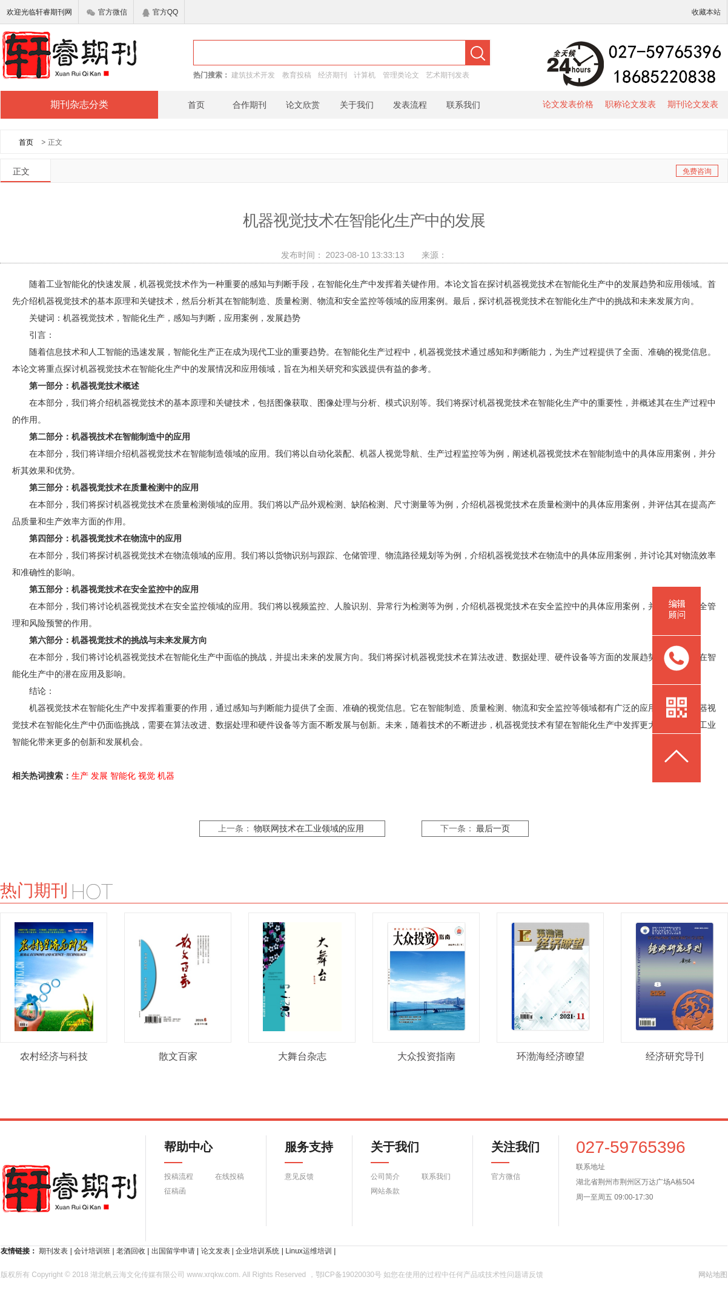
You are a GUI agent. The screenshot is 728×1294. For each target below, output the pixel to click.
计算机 (365, 75)
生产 (79, 776)
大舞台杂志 (302, 1056)
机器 (165, 776)
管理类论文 (401, 75)
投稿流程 (178, 1176)
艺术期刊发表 (447, 75)
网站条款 (385, 1191)
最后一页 (493, 828)
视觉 (146, 776)
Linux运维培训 (308, 1251)
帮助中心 (188, 1151)
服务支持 (302, 1151)
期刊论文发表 (692, 104)
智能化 (123, 776)
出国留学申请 (173, 1251)
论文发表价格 (568, 104)
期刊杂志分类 (79, 104)
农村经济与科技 (54, 1056)
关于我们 (357, 105)
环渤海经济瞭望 (550, 1056)
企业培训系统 (257, 1251)
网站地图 (712, 1274)
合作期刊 (249, 105)
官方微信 (107, 12)
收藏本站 (706, 12)
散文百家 (178, 1056)
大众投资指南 (426, 1056)
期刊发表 (53, 1251)
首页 (196, 105)
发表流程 (410, 105)
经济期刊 (332, 75)
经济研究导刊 (675, 1056)
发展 (99, 776)
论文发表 (215, 1251)
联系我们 (463, 105)
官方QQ (160, 12)
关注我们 (508, 1151)
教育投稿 (296, 75)
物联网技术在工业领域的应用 (309, 828)
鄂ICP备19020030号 (349, 1274)
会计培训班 (92, 1251)
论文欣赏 (303, 105)
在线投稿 (229, 1176)
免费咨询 (697, 171)
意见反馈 (299, 1176)
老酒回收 (130, 1251)
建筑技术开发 (253, 75)
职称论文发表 (630, 104)
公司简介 (385, 1176)
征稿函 (175, 1191)
